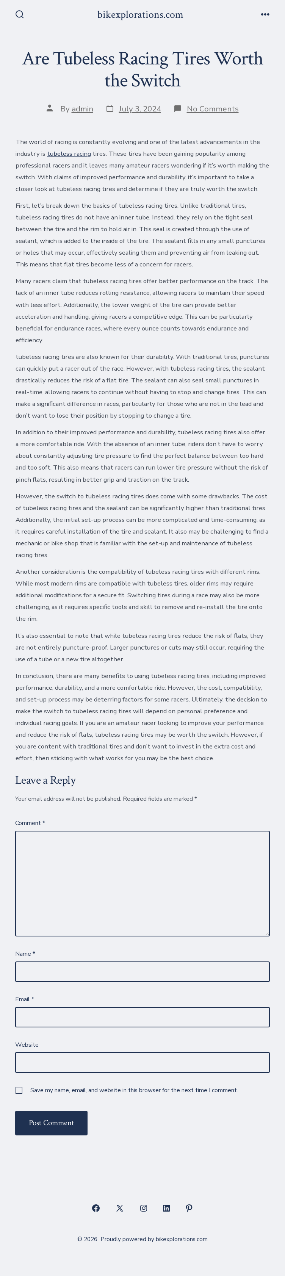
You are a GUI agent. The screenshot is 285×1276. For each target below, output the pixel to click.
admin (82, 108)
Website (27, 1045)
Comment (30, 823)
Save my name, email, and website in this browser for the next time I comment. (134, 1090)
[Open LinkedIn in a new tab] (166, 1208)
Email (24, 999)
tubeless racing (69, 153)
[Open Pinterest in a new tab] (189, 1208)
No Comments (213, 108)
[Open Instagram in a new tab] (143, 1208)
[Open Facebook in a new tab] (95, 1208)
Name (25, 954)
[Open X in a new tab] (120, 1208)
